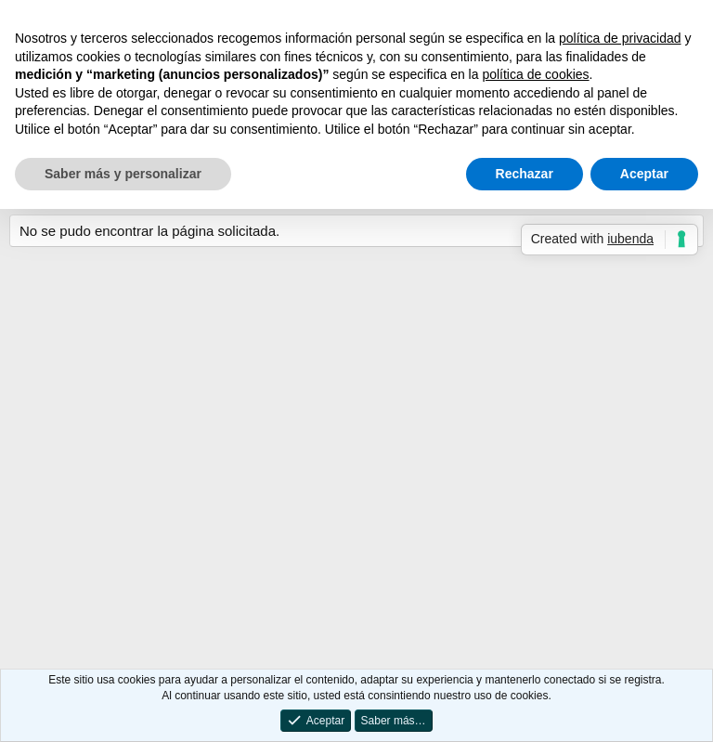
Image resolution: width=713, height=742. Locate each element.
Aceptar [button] (644, 173)
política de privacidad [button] (620, 38)
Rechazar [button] (524, 173)
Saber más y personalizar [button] (123, 173)
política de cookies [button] (535, 74)
